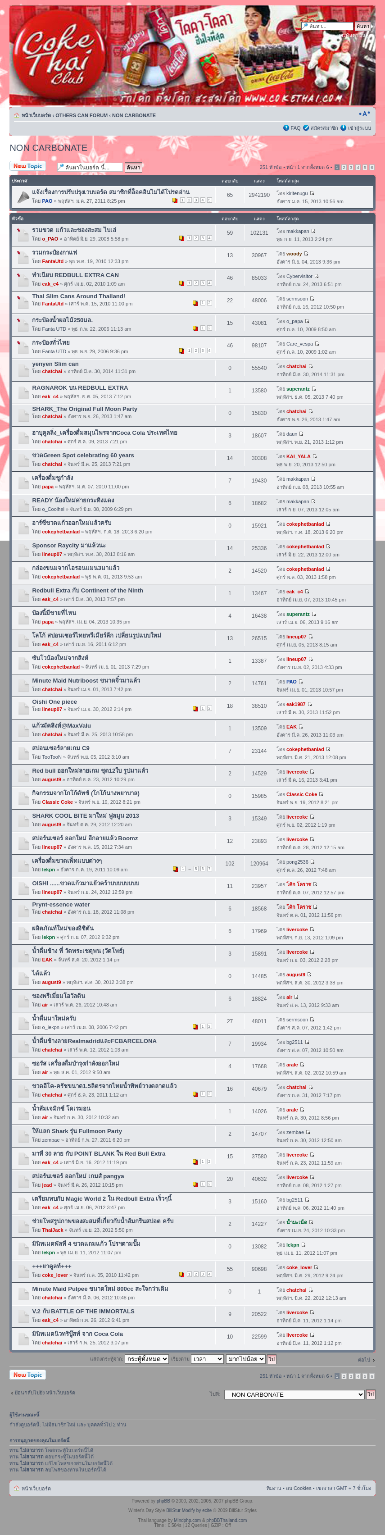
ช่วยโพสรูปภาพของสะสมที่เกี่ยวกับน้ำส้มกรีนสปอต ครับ (102, 1221)
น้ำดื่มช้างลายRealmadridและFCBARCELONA (94, 1041)
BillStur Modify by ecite (189, 1510)
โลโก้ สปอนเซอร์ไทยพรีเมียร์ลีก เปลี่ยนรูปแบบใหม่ (96, 635)
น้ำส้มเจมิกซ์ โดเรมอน (61, 1108)
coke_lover (55, 1275)
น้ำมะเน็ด (296, 1222)
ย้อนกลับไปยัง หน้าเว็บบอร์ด (45, 1392)
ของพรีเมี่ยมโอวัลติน (58, 996)
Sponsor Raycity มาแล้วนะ (69, 545)
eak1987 (296, 704)
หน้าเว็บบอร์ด (36, 115)
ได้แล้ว (41, 973)
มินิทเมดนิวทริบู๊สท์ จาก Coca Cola (77, 1333)
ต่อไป (364, 1359)
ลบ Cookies (299, 1488)
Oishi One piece (54, 701)
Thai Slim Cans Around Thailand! (78, 296)
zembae (50, 1140)
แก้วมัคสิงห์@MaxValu (61, 725)
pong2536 (297, 862)
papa (48, 486)
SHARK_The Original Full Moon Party (84, 408)
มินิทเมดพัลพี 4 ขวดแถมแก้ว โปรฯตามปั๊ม (86, 1243)
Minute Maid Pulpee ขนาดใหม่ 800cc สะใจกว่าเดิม (100, 1288)
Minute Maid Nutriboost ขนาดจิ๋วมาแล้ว (86, 680)
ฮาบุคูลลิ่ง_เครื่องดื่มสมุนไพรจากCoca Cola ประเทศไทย (104, 432)
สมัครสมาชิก (324, 128)
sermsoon (297, 298)
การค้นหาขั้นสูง (354, 35)
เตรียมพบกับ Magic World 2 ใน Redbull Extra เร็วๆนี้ (102, 1198)
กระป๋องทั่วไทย (51, 342)
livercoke (297, 771)
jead (47, 1185)
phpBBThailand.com (226, 1520)
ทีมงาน (274, 1488)
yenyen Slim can (55, 363)
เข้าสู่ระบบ (359, 128)
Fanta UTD (54, 329)
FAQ (296, 128)
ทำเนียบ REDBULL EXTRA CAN (75, 275)
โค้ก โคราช (298, 884)
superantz (298, 389)
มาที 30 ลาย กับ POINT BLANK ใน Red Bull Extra (98, 1153)
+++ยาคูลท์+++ (51, 1266)
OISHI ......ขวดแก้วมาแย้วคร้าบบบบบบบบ (85, 883)
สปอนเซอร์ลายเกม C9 (61, 748)
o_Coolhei (53, 509)
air (45, 1004)
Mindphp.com (187, 1520)
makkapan (297, 231)
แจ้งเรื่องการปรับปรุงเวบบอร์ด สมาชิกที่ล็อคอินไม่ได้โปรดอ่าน (111, 192)
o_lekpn (50, 1027)
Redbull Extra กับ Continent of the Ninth (87, 590)
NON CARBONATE (134, 115)
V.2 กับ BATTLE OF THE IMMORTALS (83, 1311)
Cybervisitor (299, 276)
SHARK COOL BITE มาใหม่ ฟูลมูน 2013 (85, 815)
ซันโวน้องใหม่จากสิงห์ (60, 658)
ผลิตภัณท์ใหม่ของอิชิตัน (63, 928)
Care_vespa (299, 343)
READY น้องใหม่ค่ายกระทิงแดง (73, 500)
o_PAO (50, 238)
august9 (51, 779)
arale (292, 1064)
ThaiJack (52, 1230)
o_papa (294, 321)
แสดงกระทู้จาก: (129, 1359)
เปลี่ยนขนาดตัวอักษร (364, 113)
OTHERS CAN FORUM (81, 115)
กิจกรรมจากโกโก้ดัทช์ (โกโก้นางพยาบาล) (85, 793)
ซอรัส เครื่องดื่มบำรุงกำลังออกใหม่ (75, 1063)
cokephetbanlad (61, 531)
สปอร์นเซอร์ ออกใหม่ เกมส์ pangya (78, 1176)
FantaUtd (52, 261)
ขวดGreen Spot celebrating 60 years (83, 455)
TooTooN (51, 757)
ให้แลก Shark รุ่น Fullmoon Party (77, 1131)
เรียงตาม (197, 1359)
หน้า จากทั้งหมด (307, 167)
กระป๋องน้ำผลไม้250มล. (62, 320)
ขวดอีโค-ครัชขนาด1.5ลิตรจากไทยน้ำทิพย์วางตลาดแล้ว (104, 1086)
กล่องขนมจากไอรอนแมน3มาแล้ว (75, 568)
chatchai (52, 371)
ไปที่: (215, 1394)
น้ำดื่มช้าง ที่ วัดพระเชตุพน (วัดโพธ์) (78, 950)
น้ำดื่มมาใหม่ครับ (54, 1018)
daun (291, 434)
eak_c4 (50, 284)
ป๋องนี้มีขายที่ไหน (54, 613)
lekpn (48, 869)
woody (294, 253)
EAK (291, 726)
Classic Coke (57, 802)
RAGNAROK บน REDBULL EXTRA (80, 387)
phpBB (163, 1501)
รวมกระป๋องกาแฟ (54, 252)
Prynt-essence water (61, 904)
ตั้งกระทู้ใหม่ (31, 166)
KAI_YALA (298, 456)
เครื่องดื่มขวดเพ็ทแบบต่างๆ (67, 860)
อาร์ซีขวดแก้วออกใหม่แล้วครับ (71, 522)
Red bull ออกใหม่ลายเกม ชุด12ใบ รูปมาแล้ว (90, 770)
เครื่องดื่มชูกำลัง (52, 477)
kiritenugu (297, 193)
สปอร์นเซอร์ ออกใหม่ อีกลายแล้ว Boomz (85, 838)
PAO (47, 201)
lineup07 (52, 554)
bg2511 (294, 1042)
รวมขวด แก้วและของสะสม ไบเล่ (74, 230)
